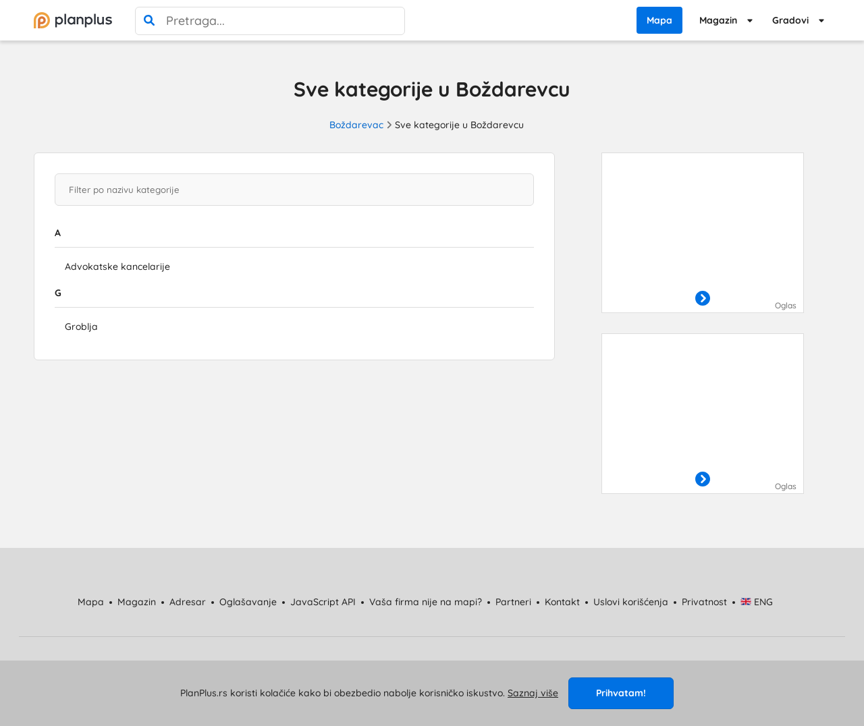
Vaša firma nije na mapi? (425, 602)
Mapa (659, 20)
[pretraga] (149, 20)
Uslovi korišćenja (630, 602)
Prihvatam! (621, 693)
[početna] (73, 20)
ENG (757, 602)
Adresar (187, 602)
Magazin (718, 20)
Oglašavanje (248, 602)
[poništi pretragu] (390, 20)
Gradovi (790, 20)
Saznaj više (533, 693)
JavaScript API (323, 602)
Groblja (81, 326)
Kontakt (562, 602)
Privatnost (704, 602)
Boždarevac (356, 125)
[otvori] (702, 298)
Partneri (513, 602)
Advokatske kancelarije (117, 266)
